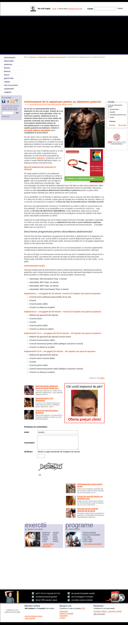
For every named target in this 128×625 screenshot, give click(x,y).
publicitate (64, 616)
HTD (83, 608)
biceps (45, 537)
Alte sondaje (122, 125)
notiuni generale (89, 532)
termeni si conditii (66, 613)
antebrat (45, 535)
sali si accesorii (11, 85)
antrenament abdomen (54, 104)
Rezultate (112, 125)
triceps (55, 541)
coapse (45, 539)
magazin (7, 92)
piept (55, 535)
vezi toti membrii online (33, 616)
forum (6, 75)
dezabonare (6, 116)
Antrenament (42, 57)
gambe (56, 532)
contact (62, 618)
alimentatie (9, 61)
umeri (44, 541)
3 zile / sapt (87, 541)
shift (102, 378)
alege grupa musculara (47, 545)
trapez (55, 539)
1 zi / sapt (87, 537)
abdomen (64, 104)
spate (55, 537)
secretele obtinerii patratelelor (37, 130)
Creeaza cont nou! (75, 9)
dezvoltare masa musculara (38, 104)
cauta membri (30, 618)
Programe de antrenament (57, 57)
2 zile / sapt (87, 539)
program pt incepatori (91, 535)
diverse (7, 71)
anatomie (8, 64)
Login (54, 9)
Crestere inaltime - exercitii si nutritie (108, 611)
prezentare (64, 611)
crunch (70, 104)
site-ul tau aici (99, 614)
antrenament (9, 57)
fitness (7, 68)
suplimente (9, 89)
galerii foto (9, 78)
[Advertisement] (55, 79)
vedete (7, 82)
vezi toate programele (93, 544)
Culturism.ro (33, 57)
